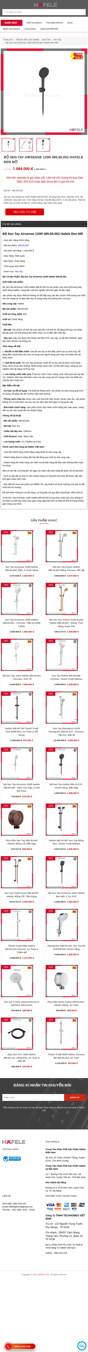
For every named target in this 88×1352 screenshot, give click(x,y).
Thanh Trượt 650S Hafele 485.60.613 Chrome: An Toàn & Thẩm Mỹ (21, 949)
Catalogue (30, 29)
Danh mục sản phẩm (10, 23)
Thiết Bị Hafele (34, 23)
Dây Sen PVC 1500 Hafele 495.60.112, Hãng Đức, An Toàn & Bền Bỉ (22, 1057)
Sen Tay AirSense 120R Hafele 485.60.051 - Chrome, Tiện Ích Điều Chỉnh (21, 623)
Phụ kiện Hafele (54, 23)
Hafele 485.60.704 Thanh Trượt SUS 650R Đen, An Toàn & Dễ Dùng (21, 731)
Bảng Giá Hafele (11, 29)
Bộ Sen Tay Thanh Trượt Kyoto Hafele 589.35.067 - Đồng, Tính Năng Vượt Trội (66, 623)
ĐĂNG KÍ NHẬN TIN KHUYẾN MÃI (42, 1085)
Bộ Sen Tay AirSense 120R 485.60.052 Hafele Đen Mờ (32, 42)
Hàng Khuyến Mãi (49, 29)
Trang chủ (8, 39)
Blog (70, 23)
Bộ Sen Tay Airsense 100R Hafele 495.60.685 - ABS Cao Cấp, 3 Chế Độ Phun (22, 787)
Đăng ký (75, 1097)
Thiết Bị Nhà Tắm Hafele (27, 39)
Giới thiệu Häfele (10, 1149)
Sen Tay (57, 39)
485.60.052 (23, 245)
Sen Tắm (46, 39)
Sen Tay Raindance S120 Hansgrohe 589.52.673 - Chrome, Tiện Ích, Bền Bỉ (66, 731)
